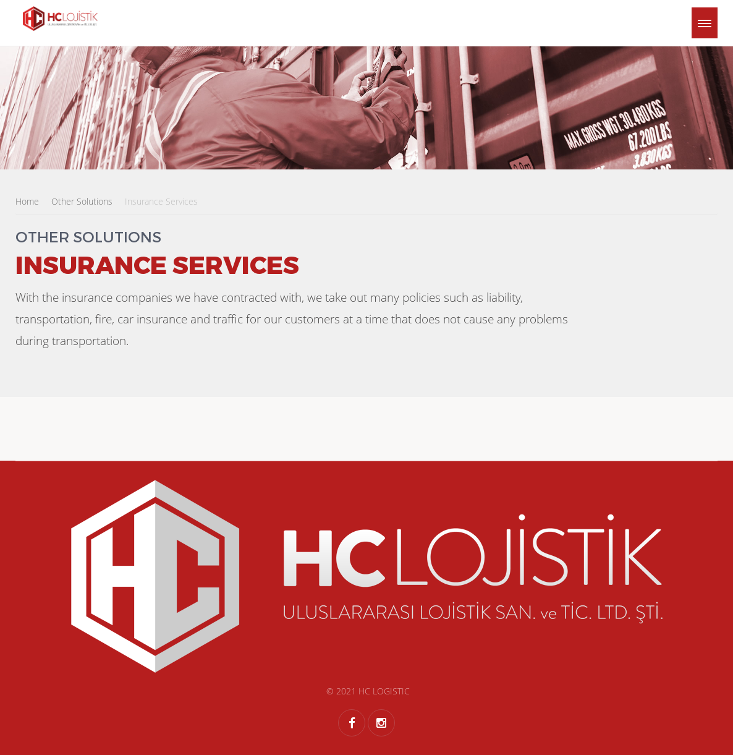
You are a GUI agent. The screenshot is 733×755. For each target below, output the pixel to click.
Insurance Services (161, 201)
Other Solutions (81, 201)
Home (27, 201)
